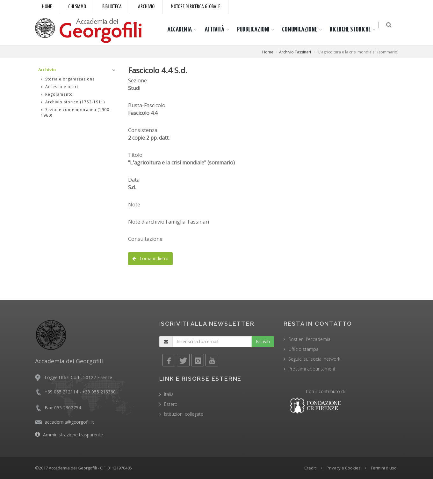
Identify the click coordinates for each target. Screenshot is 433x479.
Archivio (146, 7)
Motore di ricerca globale (195, 7)
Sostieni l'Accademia (309, 339)
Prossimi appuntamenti (312, 369)
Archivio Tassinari (295, 52)
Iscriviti (263, 341)
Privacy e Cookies (344, 468)
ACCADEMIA (182, 29)
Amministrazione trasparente (73, 435)
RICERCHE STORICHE (353, 29)
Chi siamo (77, 7)
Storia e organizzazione (68, 79)
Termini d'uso (384, 468)
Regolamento (57, 94)
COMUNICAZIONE (302, 29)
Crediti (310, 468)
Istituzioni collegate (183, 414)
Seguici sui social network (314, 359)
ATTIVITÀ (217, 29)
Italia (169, 394)
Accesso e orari (59, 86)
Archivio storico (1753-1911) (73, 102)
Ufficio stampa (303, 349)
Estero (170, 404)
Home (47, 7)
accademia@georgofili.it (69, 422)
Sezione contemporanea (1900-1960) (76, 112)
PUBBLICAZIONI (256, 29)
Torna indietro (150, 258)
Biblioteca (112, 7)
